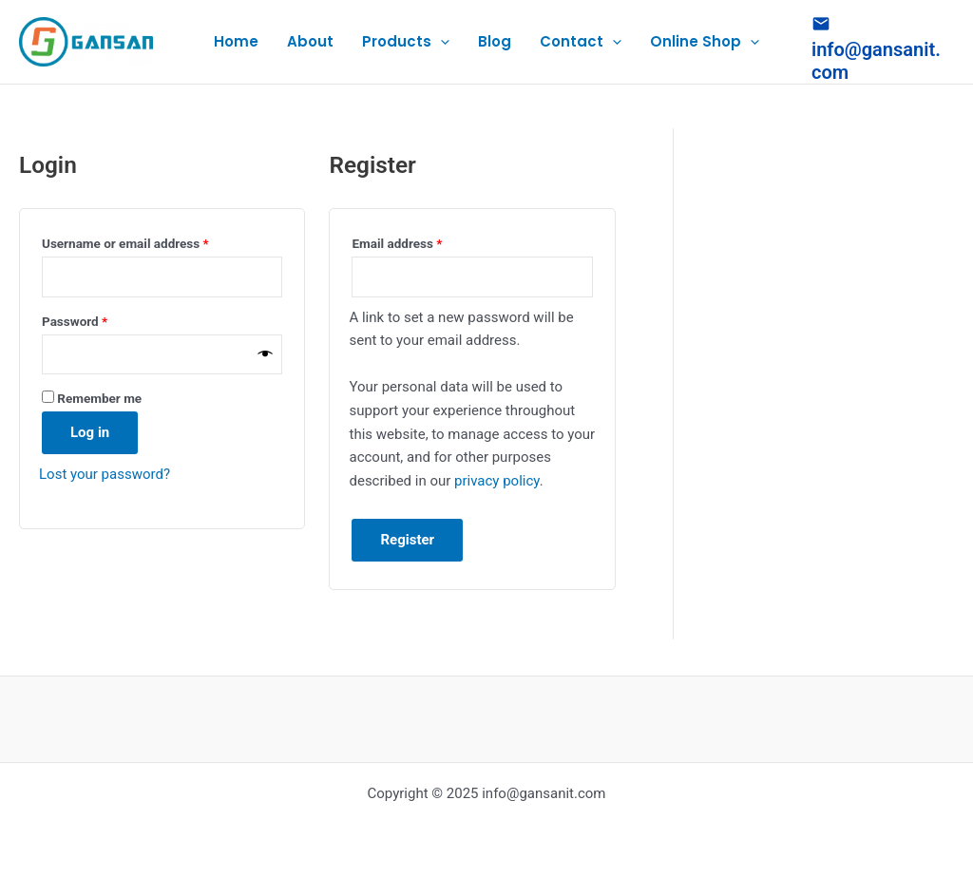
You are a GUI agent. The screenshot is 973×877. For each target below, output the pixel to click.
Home (236, 41)
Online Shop (704, 42)
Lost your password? (104, 474)
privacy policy (497, 480)
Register (407, 539)
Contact (580, 42)
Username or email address (150, 241)
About (310, 41)
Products (405, 42)
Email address (422, 241)
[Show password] (265, 354)
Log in (89, 432)
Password (100, 319)
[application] (440, 42)
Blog (494, 41)
